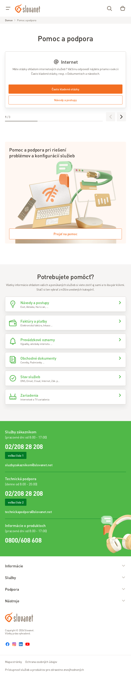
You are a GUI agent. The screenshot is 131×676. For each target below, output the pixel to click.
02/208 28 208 (24, 446)
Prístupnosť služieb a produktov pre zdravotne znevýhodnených (44, 669)
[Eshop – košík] (122, 8)
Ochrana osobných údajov (41, 662)
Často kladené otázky (65, 89)
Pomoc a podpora (26, 20)
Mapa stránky (13, 662)
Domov (8, 20)
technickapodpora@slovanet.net (28, 511)
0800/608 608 (23, 540)
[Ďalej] (121, 116)
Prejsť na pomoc (65, 234)
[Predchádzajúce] (110, 116)
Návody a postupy (65, 100)
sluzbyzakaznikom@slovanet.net (28, 465)
